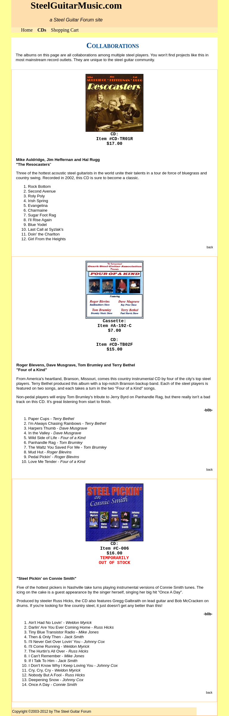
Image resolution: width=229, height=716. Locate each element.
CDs (42, 29)
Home (27, 29)
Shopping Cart (65, 29)
